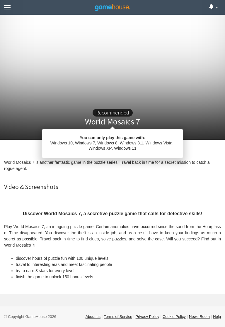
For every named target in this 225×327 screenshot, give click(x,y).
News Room (199, 316)
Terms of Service (118, 316)
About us (93, 316)
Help (217, 316)
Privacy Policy (147, 316)
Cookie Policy (174, 316)
